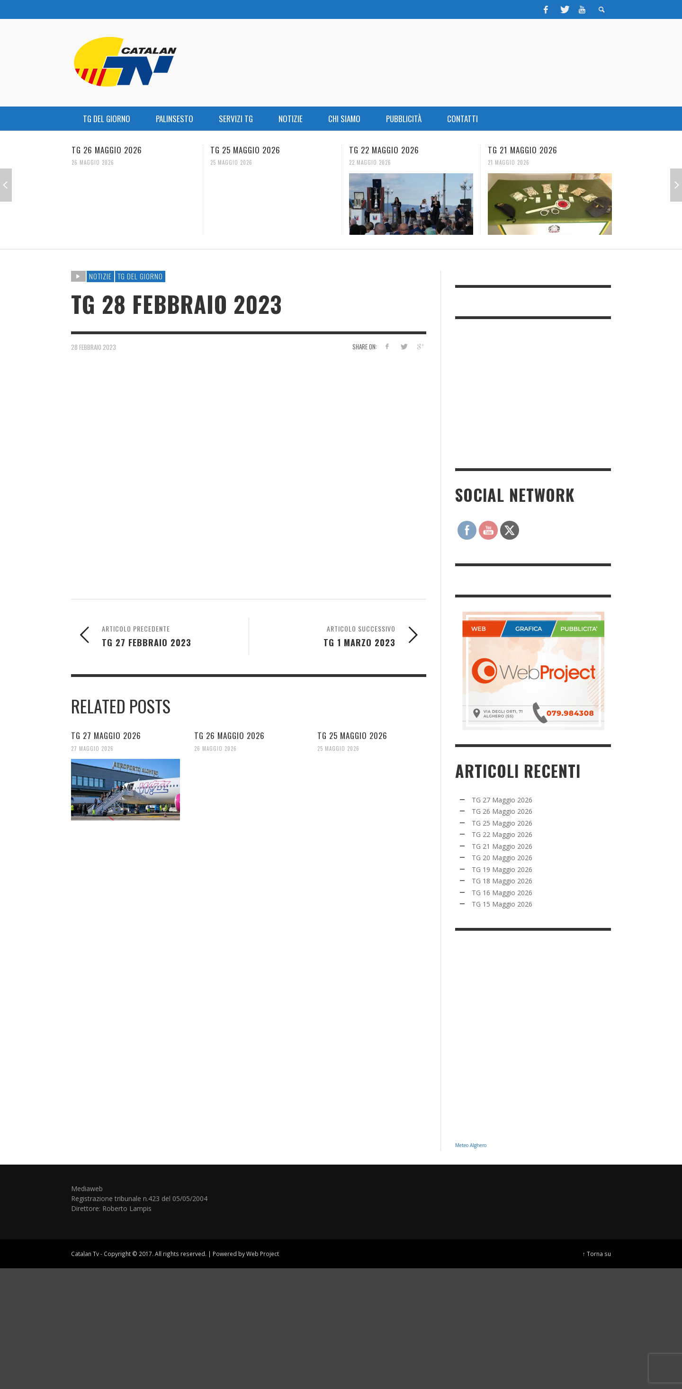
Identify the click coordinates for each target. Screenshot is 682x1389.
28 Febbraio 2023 (93, 346)
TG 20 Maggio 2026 (502, 857)
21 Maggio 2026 (508, 162)
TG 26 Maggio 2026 (107, 150)
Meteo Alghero (470, 1145)
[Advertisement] (526, 392)
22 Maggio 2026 (370, 162)
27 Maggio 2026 (92, 748)
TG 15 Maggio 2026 (502, 903)
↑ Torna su (597, 1253)
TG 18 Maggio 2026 (502, 880)
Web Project (262, 1253)
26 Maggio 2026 (93, 162)
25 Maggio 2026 (231, 162)
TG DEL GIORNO (140, 276)
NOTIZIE (100, 276)
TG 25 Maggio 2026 (245, 150)
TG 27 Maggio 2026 (106, 735)
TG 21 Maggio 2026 (522, 150)
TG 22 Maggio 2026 (384, 150)
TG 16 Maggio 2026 (502, 892)
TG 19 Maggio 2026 (502, 869)
